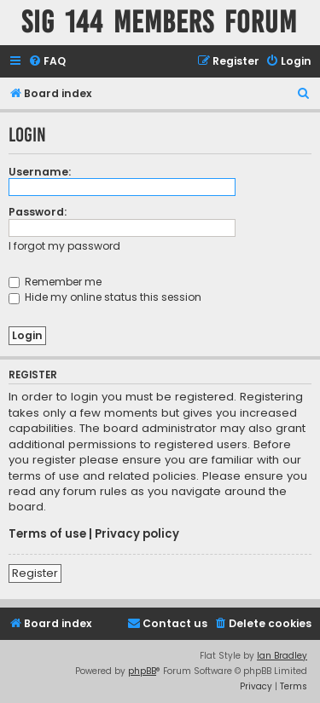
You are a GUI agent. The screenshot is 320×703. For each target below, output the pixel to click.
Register (35, 573)
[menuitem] (47, 61)
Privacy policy (137, 534)
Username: (40, 171)
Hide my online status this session (105, 297)
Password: (38, 212)
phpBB (142, 671)
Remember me (55, 281)
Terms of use (47, 534)
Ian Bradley (282, 655)
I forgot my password (64, 245)
